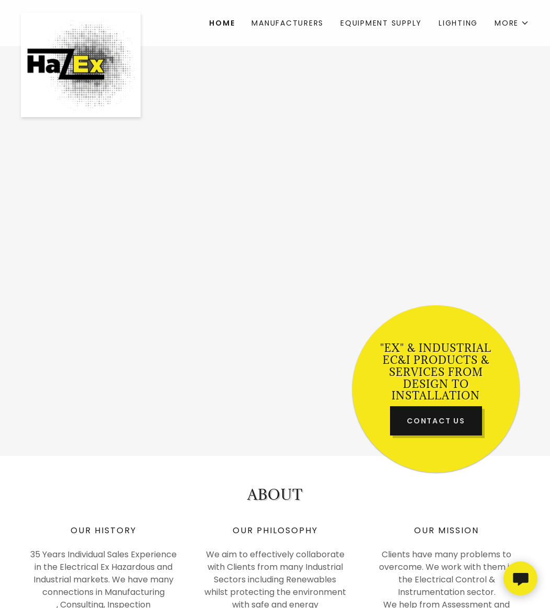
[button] (512, 23)
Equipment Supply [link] (381, 23)
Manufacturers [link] (287, 23)
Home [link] (222, 23)
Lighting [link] (458, 23)
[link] (84, 17)
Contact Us (436, 421)
